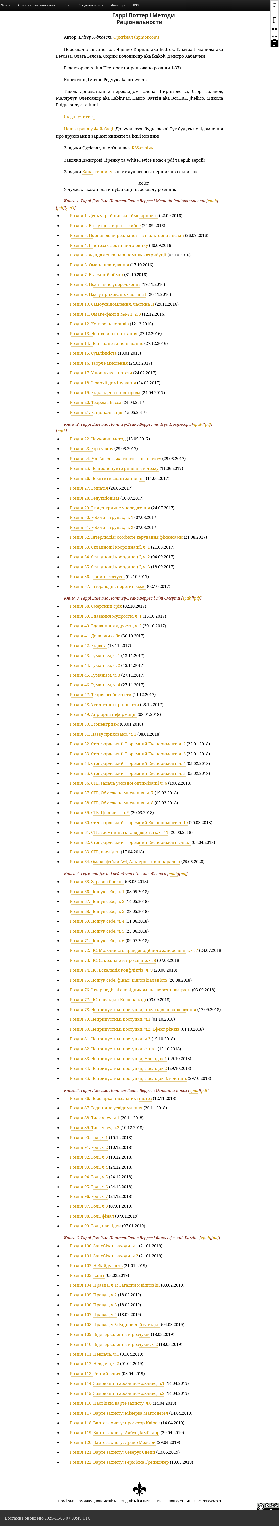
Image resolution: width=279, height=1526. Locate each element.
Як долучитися (91, 5)
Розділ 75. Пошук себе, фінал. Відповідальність (118, 980)
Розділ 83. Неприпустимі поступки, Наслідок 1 (118, 1058)
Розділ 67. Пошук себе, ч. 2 (97, 901)
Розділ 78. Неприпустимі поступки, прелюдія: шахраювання (133, 1009)
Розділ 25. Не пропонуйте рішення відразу (114, 468)
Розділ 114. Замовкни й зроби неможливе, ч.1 (117, 1383)
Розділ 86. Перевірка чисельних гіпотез (111, 1098)
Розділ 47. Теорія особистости (100, 694)
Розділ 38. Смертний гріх (96, 606)
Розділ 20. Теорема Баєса (95, 402)
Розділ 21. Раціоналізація (96, 412)
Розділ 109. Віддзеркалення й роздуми (110, 1334)
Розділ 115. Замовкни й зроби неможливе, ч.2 (117, 1393)
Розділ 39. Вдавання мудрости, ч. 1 (106, 616)
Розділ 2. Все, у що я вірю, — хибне (105, 225)
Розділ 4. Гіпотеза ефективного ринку (109, 245)
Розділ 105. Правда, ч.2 (93, 1295)
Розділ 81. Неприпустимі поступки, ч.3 (110, 1039)
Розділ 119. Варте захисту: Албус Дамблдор (114, 1432)
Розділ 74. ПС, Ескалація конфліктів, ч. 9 (111, 970)
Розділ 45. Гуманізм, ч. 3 (95, 675)
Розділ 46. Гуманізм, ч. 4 (95, 685)
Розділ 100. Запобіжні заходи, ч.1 (104, 1246)
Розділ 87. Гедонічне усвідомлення (106, 1108)
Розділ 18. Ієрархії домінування (103, 383)
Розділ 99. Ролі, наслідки (95, 1226)
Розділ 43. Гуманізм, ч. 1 (95, 655)
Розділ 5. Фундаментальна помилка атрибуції (118, 255)
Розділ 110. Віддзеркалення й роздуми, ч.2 (114, 1344)
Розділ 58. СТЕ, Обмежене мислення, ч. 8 (111, 803)
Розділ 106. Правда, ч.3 (93, 1305)
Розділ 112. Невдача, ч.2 (94, 1363)
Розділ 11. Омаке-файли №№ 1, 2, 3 (105, 314)
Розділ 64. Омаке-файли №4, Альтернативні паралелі (125, 861)
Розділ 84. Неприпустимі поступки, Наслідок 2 (118, 1068)
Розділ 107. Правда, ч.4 (93, 1314)
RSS (136, 5)
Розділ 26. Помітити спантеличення (107, 478)
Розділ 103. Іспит (87, 1275)
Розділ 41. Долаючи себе (95, 636)
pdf (60, 207)
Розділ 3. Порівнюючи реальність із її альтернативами (127, 235)
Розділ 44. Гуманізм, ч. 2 (95, 665)
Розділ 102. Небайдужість (96, 1265)
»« (274, 36)
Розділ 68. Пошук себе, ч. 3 (97, 911)
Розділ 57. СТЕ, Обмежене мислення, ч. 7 (111, 793)
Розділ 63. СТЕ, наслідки (95, 852)
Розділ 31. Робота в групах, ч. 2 (101, 527)
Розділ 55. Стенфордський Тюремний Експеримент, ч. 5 (128, 773)
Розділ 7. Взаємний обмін (96, 274)
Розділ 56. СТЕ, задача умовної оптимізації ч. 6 (118, 783)
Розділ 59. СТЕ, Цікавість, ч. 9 (100, 812)
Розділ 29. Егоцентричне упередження (110, 507)
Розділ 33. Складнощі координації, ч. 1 (110, 547)
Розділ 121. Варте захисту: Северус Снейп (112, 1452)
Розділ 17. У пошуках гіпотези (101, 373)
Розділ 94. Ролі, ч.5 (89, 1177)
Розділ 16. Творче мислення (99, 363)
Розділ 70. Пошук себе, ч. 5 (97, 931)
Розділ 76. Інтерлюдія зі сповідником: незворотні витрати (130, 990)
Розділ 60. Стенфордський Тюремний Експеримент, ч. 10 (129, 822)
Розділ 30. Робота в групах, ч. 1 (101, 517)
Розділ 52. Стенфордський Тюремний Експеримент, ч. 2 (128, 744)
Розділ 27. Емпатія (89, 488)
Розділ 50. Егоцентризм (94, 724)
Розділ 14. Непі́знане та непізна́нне (106, 343)
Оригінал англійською (36, 5)
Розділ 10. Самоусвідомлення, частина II (112, 304)
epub (212, 201)
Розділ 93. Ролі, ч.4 (89, 1167)
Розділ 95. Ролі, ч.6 (89, 1186)
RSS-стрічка (144, 148)
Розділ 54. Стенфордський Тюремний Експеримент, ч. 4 (128, 763)
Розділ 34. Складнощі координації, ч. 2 (110, 557)
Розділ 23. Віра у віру (91, 448)
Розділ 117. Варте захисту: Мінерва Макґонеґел (119, 1413)
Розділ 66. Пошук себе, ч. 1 (97, 891)
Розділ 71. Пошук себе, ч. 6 (97, 940)
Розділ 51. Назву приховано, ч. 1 (103, 734)
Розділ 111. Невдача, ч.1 (94, 1354)
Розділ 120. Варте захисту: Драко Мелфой (113, 1442)
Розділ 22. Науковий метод (98, 439)
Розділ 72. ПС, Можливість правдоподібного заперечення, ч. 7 (134, 950)
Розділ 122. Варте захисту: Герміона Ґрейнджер (119, 1462)
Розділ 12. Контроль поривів (99, 324)
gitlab (67, 5)
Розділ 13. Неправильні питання (103, 333)
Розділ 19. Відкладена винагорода (105, 392)
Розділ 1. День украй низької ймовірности (114, 215)
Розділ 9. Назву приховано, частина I (108, 294)
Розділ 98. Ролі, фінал (92, 1216)
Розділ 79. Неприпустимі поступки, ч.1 (110, 1019)
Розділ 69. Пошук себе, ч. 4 (97, 921)
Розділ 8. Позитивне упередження (105, 284)
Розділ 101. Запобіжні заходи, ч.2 (104, 1256)
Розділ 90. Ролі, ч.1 (89, 1137)
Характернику (97, 171)
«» (274, 28)
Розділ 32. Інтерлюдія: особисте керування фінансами (126, 537)
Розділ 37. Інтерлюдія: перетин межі (108, 586)
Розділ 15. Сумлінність (93, 353)
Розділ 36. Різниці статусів (97, 576)
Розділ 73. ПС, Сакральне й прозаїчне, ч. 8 (113, 960)
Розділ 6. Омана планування (99, 265)
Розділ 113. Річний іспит (95, 1373)
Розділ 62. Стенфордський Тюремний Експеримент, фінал (130, 842)
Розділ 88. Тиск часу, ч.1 (94, 1118)
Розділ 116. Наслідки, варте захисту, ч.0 (111, 1403)
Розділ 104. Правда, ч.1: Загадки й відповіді (115, 1285)
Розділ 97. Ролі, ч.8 (89, 1206)
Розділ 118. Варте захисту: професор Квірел (115, 1423)
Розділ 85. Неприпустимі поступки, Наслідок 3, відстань (128, 1078)
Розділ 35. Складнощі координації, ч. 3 (110, 567)
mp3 (70, 207)
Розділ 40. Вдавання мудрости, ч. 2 (106, 626)
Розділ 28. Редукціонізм (94, 498)
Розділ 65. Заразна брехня (97, 881)
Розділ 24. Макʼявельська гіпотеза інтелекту (115, 458)
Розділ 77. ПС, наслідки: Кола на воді (108, 999)
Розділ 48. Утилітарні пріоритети (104, 704)
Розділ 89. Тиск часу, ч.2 (94, 1127)
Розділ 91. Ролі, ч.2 (89, 1147)
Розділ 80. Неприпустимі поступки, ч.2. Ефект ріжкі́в (124, 1029)
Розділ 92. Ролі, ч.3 (89, 1157)
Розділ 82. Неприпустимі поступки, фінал (113, 1049)
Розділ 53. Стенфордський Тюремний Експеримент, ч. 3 (128, 754)
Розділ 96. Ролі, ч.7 (89, 1196)
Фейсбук (118, 5)
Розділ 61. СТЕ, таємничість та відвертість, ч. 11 (119, 832)
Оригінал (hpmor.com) (136, 37)
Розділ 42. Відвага (88, 645)
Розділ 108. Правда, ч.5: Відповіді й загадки (115, 1324)
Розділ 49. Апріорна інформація (103, 714)
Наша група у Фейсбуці (88, 129)
